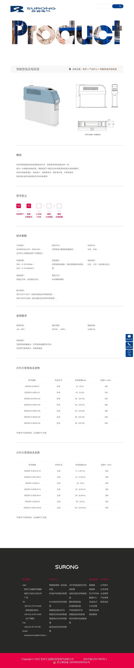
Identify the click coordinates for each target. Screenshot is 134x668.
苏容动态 (104, 602)
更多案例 (93, 614)
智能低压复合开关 (57, 610)
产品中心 (93, 69)
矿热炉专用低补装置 (58, 593)
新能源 (92, 585)
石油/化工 (93, 602)
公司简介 (104, 585)
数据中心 (93, 597)
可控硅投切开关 (76, 610)
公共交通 (93, 606)
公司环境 (104, 589)
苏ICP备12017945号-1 (95, 659)
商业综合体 (94, 610)
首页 (85, 69)
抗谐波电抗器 (75, 606)
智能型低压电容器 (108, 69)
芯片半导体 (94, 593)
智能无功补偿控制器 (58, 614)
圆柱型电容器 (75, 602)
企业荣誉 (104, 593)
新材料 (92, 589)
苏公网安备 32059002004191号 (73, 662)
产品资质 (104, 597)
